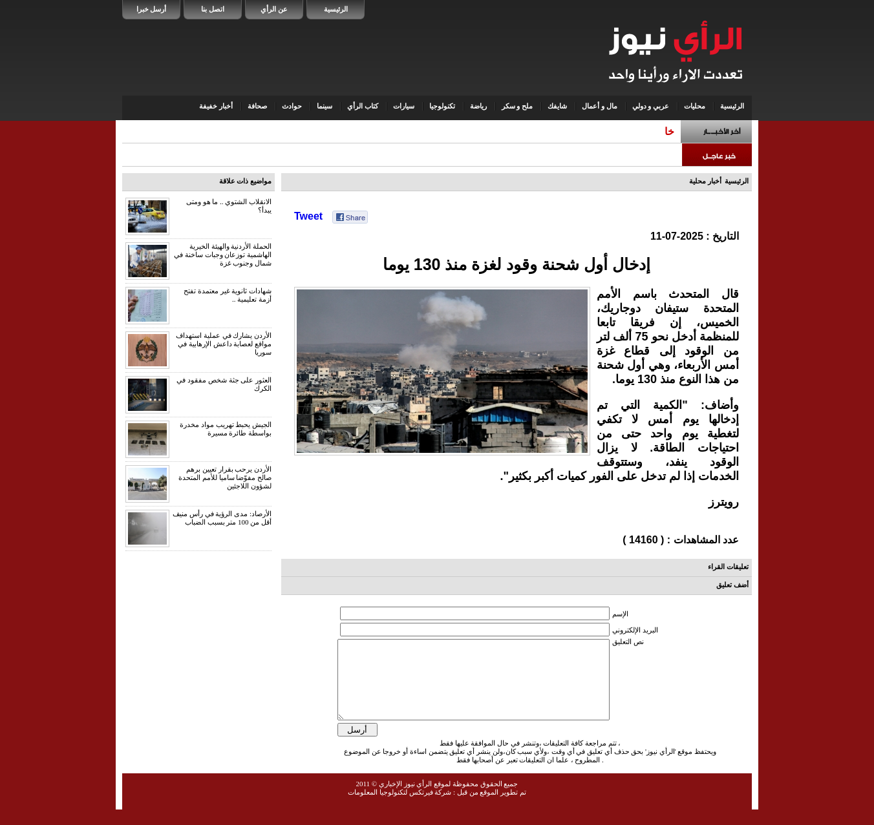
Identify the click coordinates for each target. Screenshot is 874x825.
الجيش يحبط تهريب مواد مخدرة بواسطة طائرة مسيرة (226, 429)
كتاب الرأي (362, 106)
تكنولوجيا (442, 106)
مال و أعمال (599, 106)
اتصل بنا (212, 9)
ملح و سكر (517, 106)
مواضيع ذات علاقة (245, 181)
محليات (694, 106)
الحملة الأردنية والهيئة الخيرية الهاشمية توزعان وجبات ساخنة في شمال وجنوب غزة (223, 254)
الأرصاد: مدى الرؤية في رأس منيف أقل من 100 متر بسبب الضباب (222, 518)
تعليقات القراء (728, 566)
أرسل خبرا (151, 9)
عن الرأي (274, 9)
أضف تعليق (732, 585)
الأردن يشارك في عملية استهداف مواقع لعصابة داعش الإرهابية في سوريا (224, 343)
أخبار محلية (705, 181)
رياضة (478, 106)
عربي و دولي (651, 106)
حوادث (292, 106)
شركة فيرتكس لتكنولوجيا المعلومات (399, 807)
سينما (324, 106)
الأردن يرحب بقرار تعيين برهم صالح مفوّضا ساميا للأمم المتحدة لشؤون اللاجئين (225, 477)
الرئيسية (336, 9)
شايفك (557, 106)
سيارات (403, 106)
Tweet (308, 216)
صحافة (257, 106)
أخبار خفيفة (216, 106)
